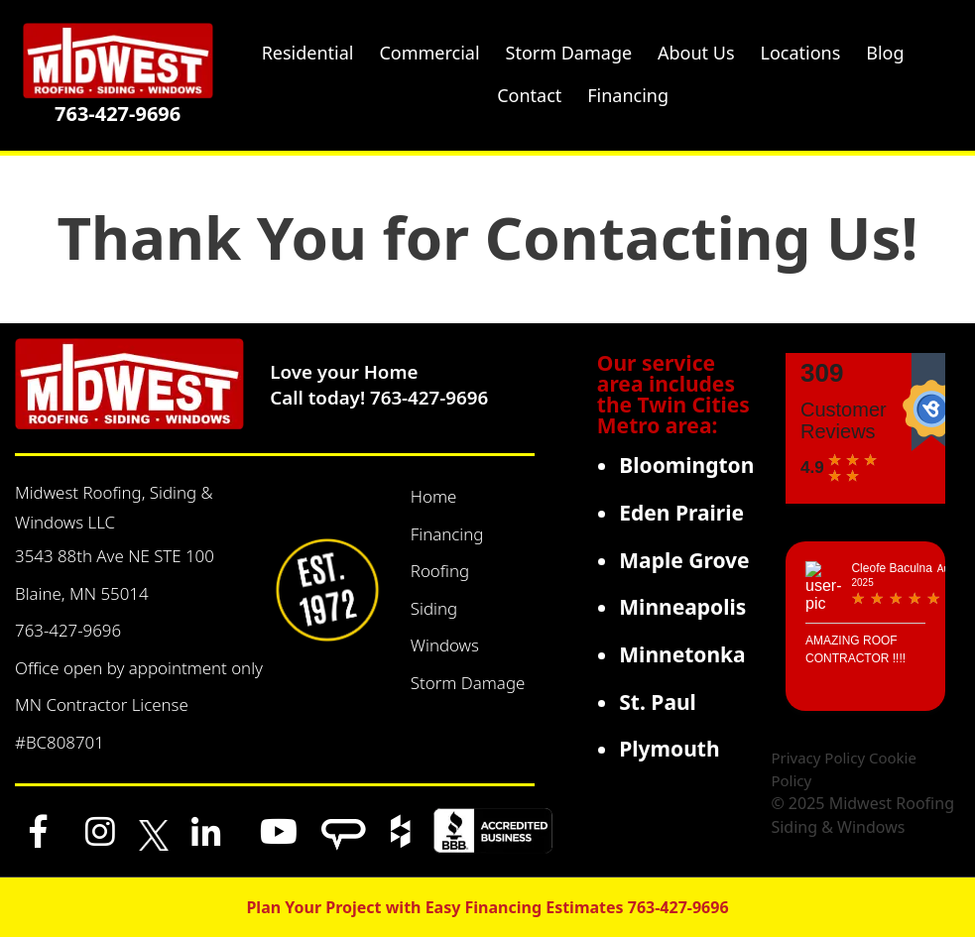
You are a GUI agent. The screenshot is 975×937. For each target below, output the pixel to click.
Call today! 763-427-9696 (379, 397)
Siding (434, 608)
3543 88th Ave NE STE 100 (114, 555)
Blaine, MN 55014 (82, 593)
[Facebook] (38, 831)
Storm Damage (468, 682)
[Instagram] (100, 831)
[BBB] (492, 831)
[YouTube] (278, 831)
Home (434, 496)
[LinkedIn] (206, 831)
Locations (801, 52)
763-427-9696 (118, 113)
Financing (447, 534)
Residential (308, 52)
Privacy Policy (818, 757)
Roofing (440, 570)
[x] (154, 831)
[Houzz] (400, 831)
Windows (445, 645)
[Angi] (343, 831)
